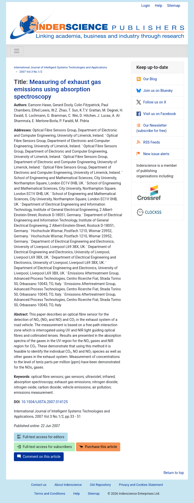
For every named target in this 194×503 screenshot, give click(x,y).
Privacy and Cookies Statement (141, 485)
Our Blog (146, 79)
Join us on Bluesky (154, 91)
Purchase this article (98, 447)
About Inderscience (68, 485)
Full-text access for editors (40, 437)
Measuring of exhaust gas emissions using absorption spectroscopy (57, 89)
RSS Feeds (148, 142)
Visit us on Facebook (156, 114)
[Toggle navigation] (16, 50)
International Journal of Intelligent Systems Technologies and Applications (60, 67)
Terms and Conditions (49, 493)
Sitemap (173, 6)
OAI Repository (100, 485)
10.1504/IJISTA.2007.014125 (44, 402)
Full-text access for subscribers (44, 447)
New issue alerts (153, 154)
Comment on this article (38, 457)
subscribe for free (151, 131)
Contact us (38, 485)
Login (145, 6)
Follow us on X (151, 102)
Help (158, 6)
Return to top (173, 473)
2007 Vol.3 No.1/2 (30, 71)
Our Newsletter (152, 125)
